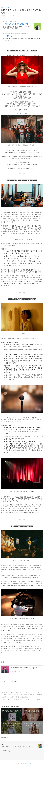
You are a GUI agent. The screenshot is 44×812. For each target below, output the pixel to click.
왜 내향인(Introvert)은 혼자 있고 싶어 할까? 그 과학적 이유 (14, 719)
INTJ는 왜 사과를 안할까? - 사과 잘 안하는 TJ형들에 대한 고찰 (15, 721)
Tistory (29, 786)
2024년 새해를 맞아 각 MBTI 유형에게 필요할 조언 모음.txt (14, 715)
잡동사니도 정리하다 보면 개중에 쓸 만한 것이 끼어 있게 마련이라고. (18, 770)
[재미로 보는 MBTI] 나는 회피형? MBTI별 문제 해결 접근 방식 (15, 723)
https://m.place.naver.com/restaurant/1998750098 (14, 33)
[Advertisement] (22, 687)
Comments (4, 761)
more (41, 729)
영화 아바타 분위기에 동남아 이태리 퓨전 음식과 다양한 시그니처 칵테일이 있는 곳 (21, 39)
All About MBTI (5, 8)
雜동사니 (4, 768)
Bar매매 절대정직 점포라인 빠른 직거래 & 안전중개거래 (17, 24)
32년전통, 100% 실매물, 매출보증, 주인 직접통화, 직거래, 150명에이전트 (16, 27)
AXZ (21, 786)
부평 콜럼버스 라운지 (10, 36)
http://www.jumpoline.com (9, 21)
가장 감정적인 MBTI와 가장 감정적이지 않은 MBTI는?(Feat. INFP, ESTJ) (17, 717)
